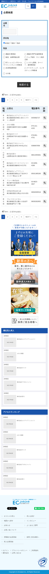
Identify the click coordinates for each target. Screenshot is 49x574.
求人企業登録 (8, 542)
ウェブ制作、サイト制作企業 (34, 58)
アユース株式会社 (13, 180)
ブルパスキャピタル (14, 199)
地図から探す (8, 521)
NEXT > (28, 100)
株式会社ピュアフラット (15, 171)
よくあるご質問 (32, 525)
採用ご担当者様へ (33, 537)
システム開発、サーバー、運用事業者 (34, 64)
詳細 (45, 118)
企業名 (10, 108)
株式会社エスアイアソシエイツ (18, 115)
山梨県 (3, 155)
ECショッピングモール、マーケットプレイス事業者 (13, 64)
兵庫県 (3, 136)
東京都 (3, 118)
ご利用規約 (34, 550)
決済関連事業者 (10, 68)
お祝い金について (10, 530)
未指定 (6, 43)
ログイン (6, 550)
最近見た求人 (8, 330)
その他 (6, 73)
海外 (17, 43)
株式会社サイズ (12, 134)
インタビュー (31, 521)
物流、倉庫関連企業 (11, 57)
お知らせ (7, 525)
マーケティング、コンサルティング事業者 (34, 69)
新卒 (33, 6)
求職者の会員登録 (10, 537)
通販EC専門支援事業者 (34, 54)
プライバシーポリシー (19, 550)
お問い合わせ (16, 553)
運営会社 (6, 553)
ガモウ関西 (11, 125)
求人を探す (30, 516)
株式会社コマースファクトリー (18, 163)
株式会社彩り (11, 154)
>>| (36, 100)
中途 (28, 6)
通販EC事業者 (9, 54)
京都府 (3, 127)
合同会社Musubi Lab (14, 191)
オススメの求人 (9, 516)
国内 (12, 43)
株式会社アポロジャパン (15, 143)
